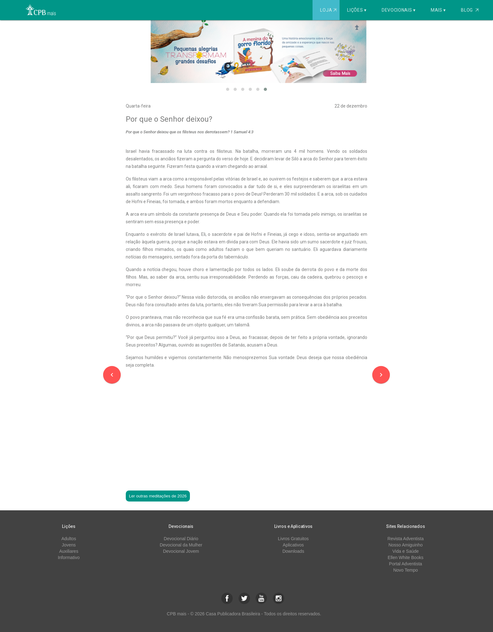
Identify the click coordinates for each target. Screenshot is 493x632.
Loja (329, 10)
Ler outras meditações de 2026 (158, 496)
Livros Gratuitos (293, 538)
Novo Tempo (405, 570)
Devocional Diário (181, 538)
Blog (470, 10)
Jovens (68, 544)
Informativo (69, 557)
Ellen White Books (406, 557)
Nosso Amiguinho (405, 544)
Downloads (293, 551)
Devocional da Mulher (181, 544)
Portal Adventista (405, 563)
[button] (227, 89)
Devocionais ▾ (399, 10)
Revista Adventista (405, 538)
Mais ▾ (438, 10)
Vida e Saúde (405, 551)
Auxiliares (68, 551)
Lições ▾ (357, 10)
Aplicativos (293, 544)
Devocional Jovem (181, 551)
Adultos (68, 538)
